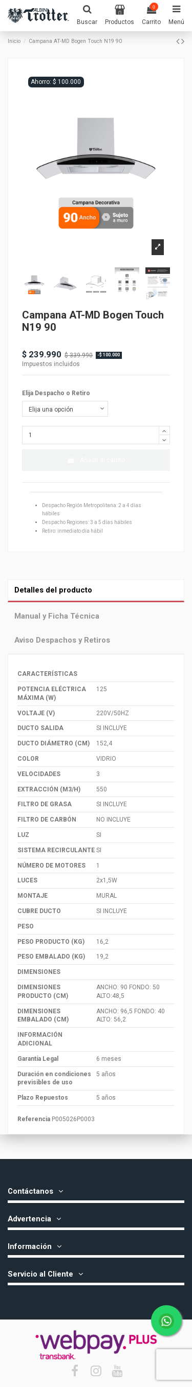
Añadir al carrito (95, 460)
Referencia (33, 1119)
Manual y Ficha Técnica (56, 616)
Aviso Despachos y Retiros (62, 640)
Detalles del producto (53, 590)
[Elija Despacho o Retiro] (65, 409)
